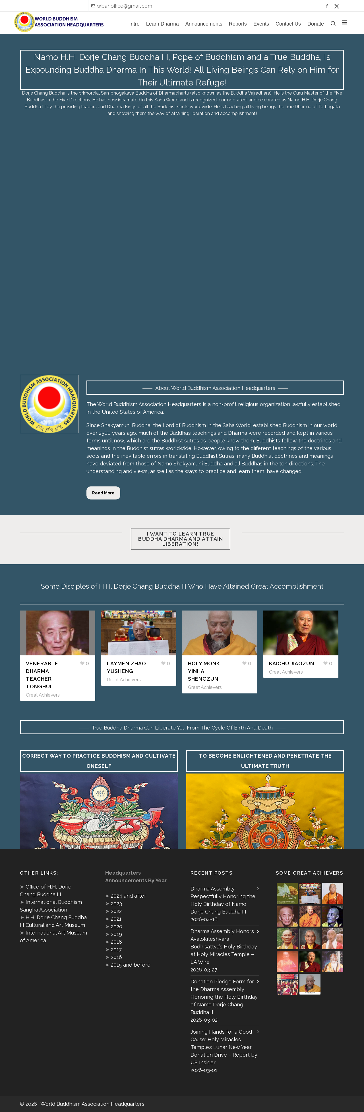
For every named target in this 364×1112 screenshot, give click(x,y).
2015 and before (130, 965)
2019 (116, 934)
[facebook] (328, 6)
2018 (116, 942)
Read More (103, 493)
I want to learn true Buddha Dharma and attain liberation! (180, 539)
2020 (116, 926)
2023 (116, 903)
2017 (116, 949)
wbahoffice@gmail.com (121, 6)
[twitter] (337, 6)
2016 (116, 957)
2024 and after (128, 896)
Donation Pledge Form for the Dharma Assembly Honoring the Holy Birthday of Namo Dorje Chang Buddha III (224, 997)
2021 (116, 919)
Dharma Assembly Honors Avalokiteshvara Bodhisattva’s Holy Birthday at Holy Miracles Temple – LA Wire (224, 946)
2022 (116, 911)
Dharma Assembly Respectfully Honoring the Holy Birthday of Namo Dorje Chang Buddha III (223, 900)
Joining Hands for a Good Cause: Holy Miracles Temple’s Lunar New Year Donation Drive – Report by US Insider (224, 1047)
